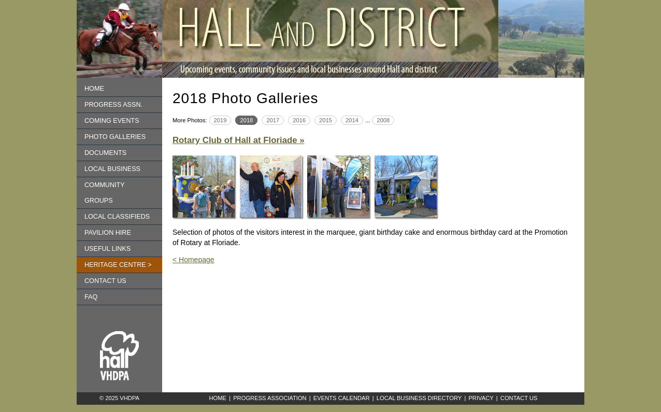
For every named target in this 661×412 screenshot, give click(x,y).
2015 (325, 120)
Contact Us (519, 398)
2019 (220, 120)
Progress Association (270, 398)
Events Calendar (341, 398)
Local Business (112, 169)
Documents (105, 153)
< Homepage (193, 259)
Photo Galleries (115, 136)
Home (94, 88)
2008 (383, 120)
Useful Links (107, 248)
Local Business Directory (419, 398)
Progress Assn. (113, 104)
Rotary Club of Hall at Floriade (235, 140)
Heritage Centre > (118, 264)
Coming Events (111, 120)
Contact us (105, 281)
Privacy (480, 398)
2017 (272, 120)
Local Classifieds (117, 216)
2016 (299, 120)
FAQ (90, 297)
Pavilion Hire (107, 232)
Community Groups (104, 192)
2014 (352, 120)
